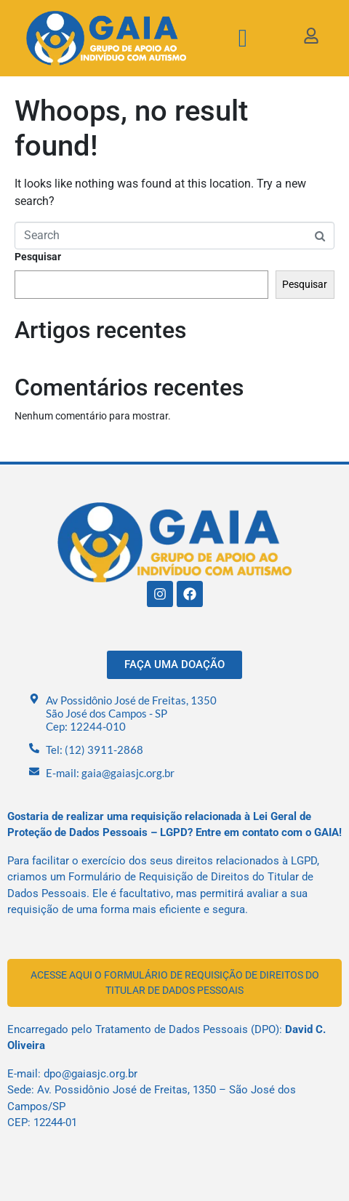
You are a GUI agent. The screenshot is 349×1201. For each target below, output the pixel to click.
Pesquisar (38, 256)
